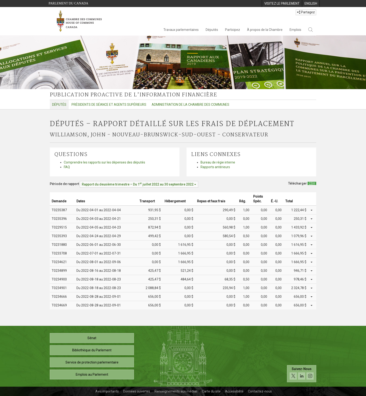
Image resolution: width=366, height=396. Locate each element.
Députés (212, 30)
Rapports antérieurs (215, 167)
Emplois (295, 30)
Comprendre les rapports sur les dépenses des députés (104, 162)
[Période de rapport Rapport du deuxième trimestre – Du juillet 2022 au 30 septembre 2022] (139, 184)
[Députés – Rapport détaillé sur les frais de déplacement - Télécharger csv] (312, 183)
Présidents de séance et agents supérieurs (109, 104)
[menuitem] (282, 3)
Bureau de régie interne (218, 162)
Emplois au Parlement (92, 374)
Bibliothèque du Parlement (91, 350)
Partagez (306, 12)
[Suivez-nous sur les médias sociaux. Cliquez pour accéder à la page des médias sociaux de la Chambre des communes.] (301, 373)
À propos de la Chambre (265, 30)
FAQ (67, 167)
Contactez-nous (260, 391)
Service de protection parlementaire (91, 362)
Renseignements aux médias (175, 391)
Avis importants (107, 391)
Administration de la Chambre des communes (190, 104)
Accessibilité (234, 391)
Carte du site (211, 391)
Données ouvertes (136, 391)
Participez (232, 30)
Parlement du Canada (68, 3)
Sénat (91, 338)
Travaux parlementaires (181, 30)
